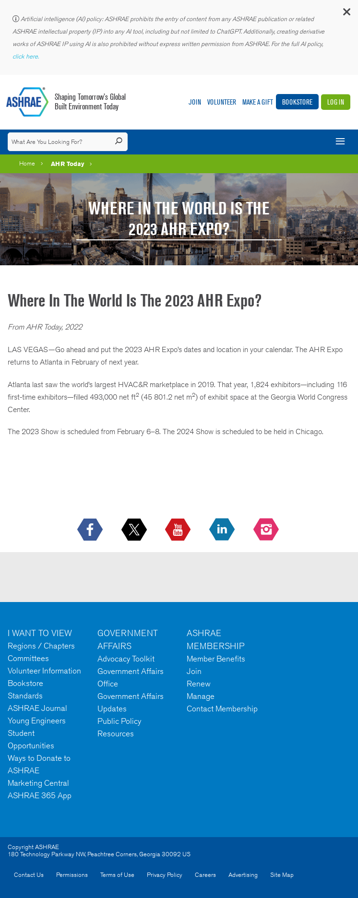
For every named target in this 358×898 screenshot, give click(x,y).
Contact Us (29, 875)
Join (195, 101)
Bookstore (297, 101)
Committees (28, 658)
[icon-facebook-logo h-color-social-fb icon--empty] (91, 530)
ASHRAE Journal (37, 708)
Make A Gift (257, 101)
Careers (205, 875)
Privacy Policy (164, 875)
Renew (199, 683)
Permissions (72, 875)
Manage (201, 696)
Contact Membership (222, 708)
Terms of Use (117, 875)
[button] (346, 14)
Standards (25, 695)
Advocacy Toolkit (126, 658)
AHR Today (67, 163)
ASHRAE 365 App (40, 795)
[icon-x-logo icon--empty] (135, 530)
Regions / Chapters (41, 645)
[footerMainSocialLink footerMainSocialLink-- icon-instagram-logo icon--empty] (267, 530)
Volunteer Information (44, 670)
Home (27, 163)
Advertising (243, 875)
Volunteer (221, 101)
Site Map (282, 875)
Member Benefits (216, 658)
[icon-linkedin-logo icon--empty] (222, 530)
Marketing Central (38, 783)
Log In (335, 101)
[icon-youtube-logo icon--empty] (178, 530)
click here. (26, 56)
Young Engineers (37, 720)
